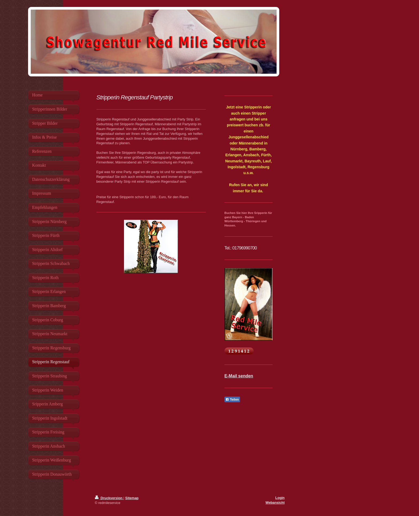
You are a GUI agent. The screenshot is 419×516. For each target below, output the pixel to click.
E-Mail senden (238, 376)
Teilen (232, 399)
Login (280, 498)
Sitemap (132, 498)
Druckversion (109, 498)
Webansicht (275, 503)
